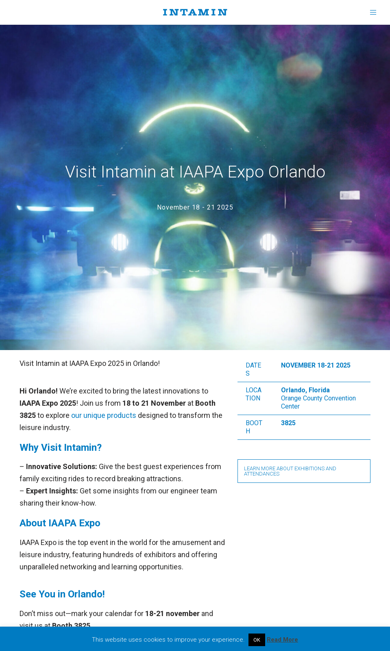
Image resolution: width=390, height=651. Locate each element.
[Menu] (370, 12)
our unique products (103, 415)
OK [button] (256, 640)
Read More (282, 639)
